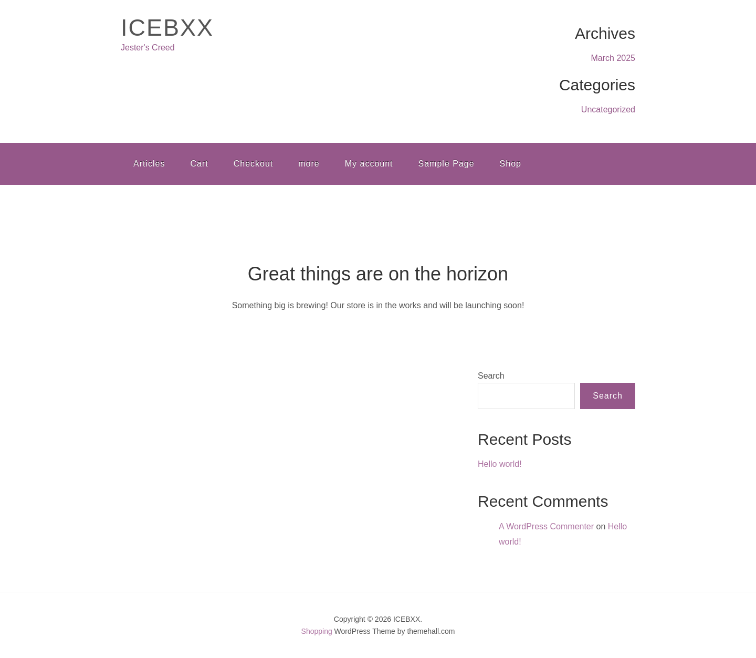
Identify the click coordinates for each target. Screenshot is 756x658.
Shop (510, 163)
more (308, 163)
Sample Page (446, 163)
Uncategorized (608, 109)
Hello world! (500, 463)
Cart (199, 163)
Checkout (254, 163)
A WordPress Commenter (546, 526)
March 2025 (613, 58)
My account (369, 163)
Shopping (316, 631)
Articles (149, 163)
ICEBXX (167, 27)
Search (491, 375)
